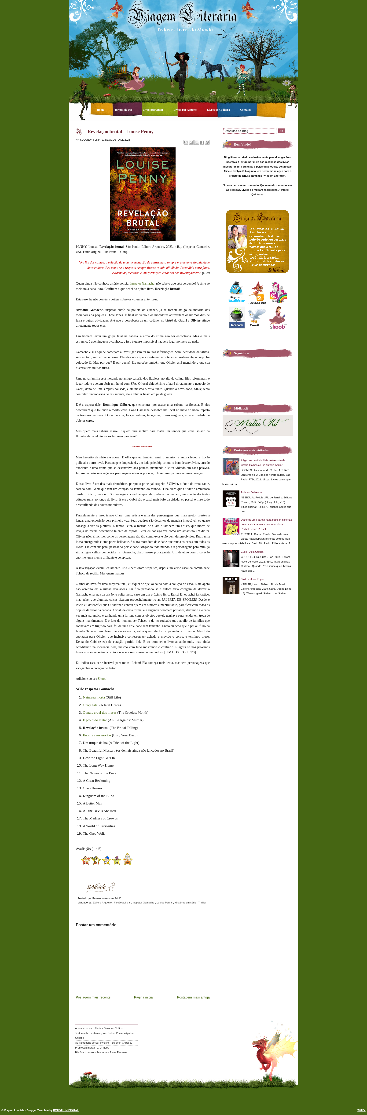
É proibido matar (95, 720)
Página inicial (144, 997)
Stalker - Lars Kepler (252, 579)
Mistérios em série (186, 902)
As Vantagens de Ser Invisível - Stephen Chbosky (103, 1042)
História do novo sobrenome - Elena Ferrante (101, 1052)
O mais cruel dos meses (99, 712)
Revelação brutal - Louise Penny (121, 131)
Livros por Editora (219, 109)
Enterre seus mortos (97, 735)
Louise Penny (165, 902)
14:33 (118, 898)
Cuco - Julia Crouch (252, 551)
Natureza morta (94, 697)
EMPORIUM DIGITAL (66, 1110)
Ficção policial (122, 902)
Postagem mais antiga (193, 997)
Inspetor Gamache (142, 283)
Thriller (202, 902)
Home (101, 109)
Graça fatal (91, 705)
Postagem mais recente (93, 997)
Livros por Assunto (186, 109)
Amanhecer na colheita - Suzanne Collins (98, 1028)
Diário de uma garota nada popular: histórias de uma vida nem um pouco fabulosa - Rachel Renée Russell (266, 524)
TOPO (361, 1110)
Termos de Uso (123, 109)
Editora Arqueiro (103, 902)
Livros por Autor (153, 109)
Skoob (102, 678)
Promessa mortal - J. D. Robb (92, 1047)
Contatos (245, 109)
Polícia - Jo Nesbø (251, 492)
